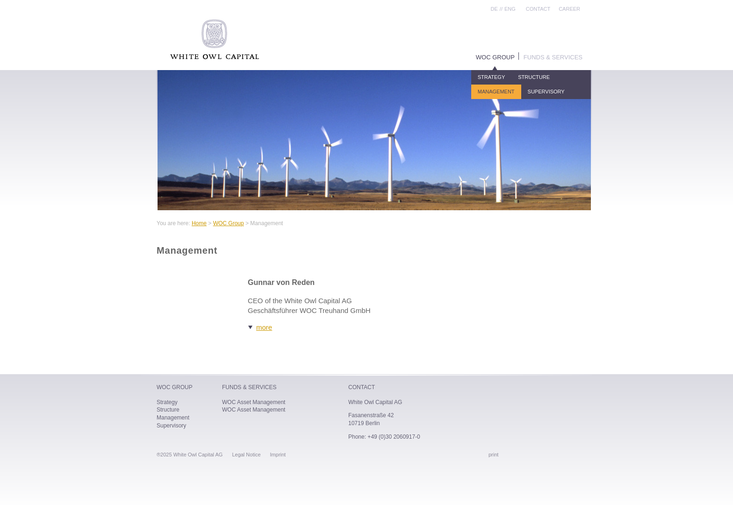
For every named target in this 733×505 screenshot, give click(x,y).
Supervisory (546, 91)
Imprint (278, 454)
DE (494, 9)
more (264, 327)
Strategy (491, 77)
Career (569, 9)
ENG (510, 9)
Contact (538, 9)
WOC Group (495, 57)
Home (199, 223)
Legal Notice (246, 454)
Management (496, 91)
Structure (534, 77)
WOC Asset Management (253, 402)
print (493, 454)
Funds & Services (553, 57)
